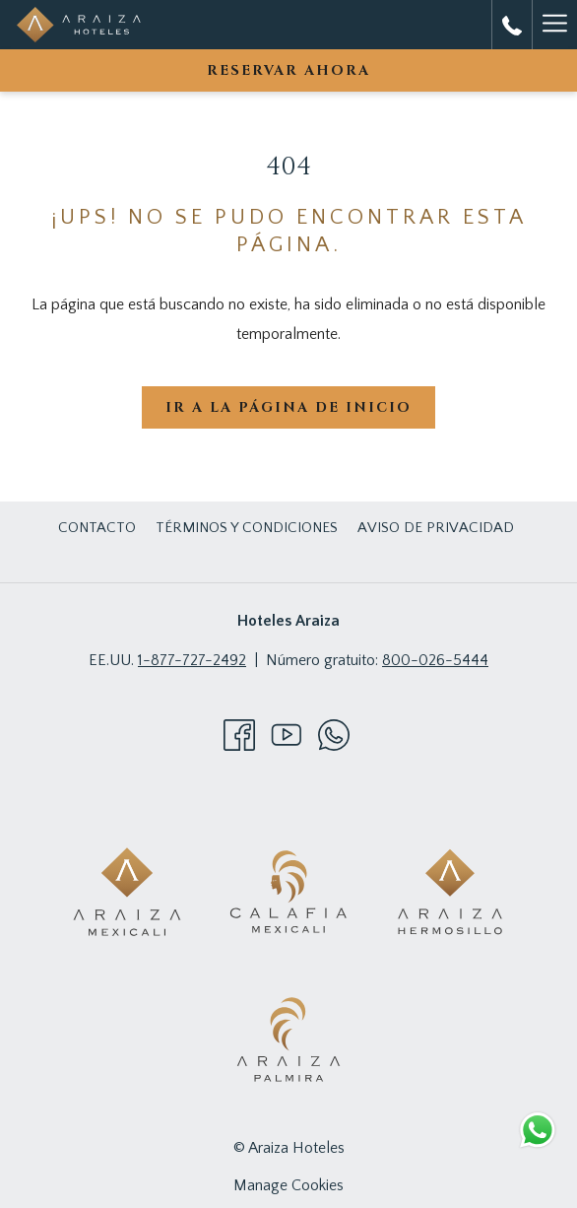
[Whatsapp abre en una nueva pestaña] (334, 734)
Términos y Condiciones (247, 527)
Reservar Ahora (288, 70)
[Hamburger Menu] (554, 24)
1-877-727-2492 (192, 660)
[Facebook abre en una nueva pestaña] (239, 734)
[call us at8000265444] (512, 24)
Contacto (97, 527)
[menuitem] (97, 528)
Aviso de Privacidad (435, 527)
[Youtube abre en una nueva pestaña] (286, 734)
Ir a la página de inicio (288, 407)
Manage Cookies (288, 1185)
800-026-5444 (435, 660)
